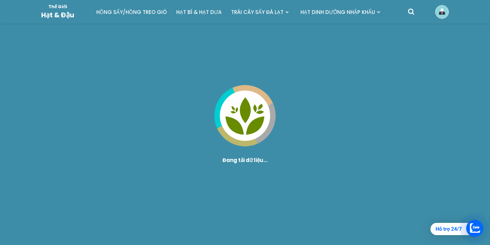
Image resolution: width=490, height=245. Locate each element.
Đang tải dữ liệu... (245, 160)
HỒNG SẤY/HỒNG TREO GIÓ (131, 12)
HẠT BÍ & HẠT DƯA (199, 12)
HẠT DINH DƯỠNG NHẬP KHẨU (337, 12)
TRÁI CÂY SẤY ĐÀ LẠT (257, 12)
